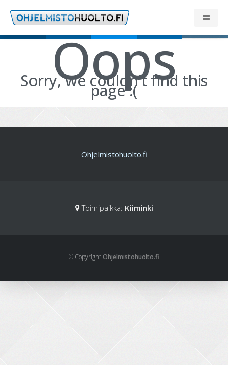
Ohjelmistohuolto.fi (114, 154)
